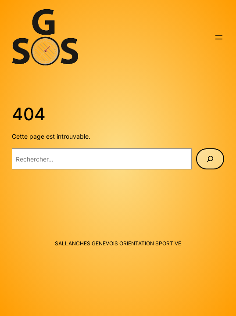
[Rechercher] (210, 158)
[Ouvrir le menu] (219, 37)
